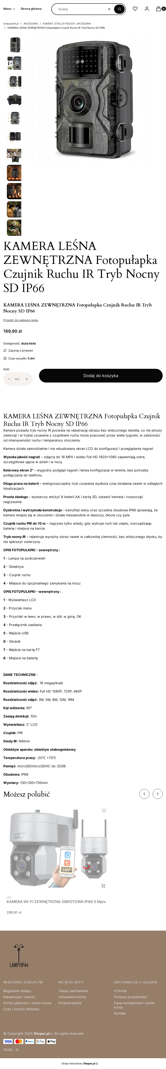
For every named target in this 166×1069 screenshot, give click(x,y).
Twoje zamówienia (73, 991)
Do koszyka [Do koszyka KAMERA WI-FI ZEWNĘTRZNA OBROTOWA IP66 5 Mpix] (103, 886)
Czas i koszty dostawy (21, 1009)
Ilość (6, 369)
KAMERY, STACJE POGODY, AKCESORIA (67, 23)
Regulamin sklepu (17, 991)
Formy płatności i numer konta (27, 1003)
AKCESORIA (31, 23)
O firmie (120, 991)
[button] (119, 9)
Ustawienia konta (72, 997)
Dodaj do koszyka (100, 375)
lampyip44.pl (11, 23)
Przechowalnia (70, 1003)
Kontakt (120, 1013)
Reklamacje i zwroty (19, 997)
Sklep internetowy (78, 1063)
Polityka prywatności (130, 997)
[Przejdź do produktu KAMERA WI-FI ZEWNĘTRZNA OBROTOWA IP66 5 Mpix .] (59, 848)
